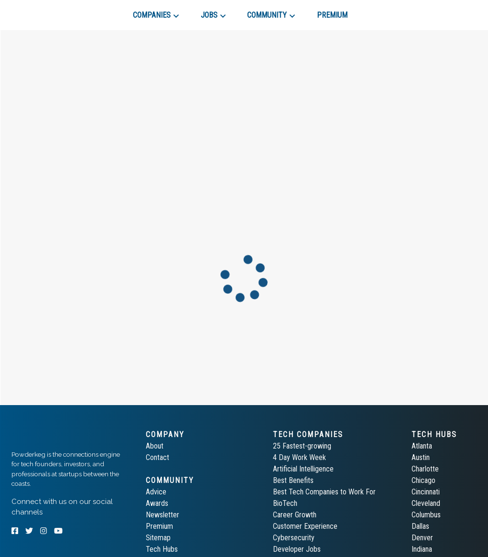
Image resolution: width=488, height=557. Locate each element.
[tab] (45, 11)
